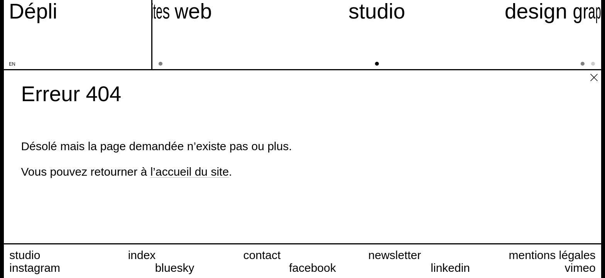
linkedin (450, 267)
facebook (312, 267)
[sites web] (167, 34)
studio (24, 255)
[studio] (377, 34)
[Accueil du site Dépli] (33, 11)
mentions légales (552, 255)
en (12, 64)
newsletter (394, 255)
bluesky (174, 267)
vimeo (580, 267)
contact (262, 255)
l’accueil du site (189, 171)
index (142, 255)
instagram (34, 267)
